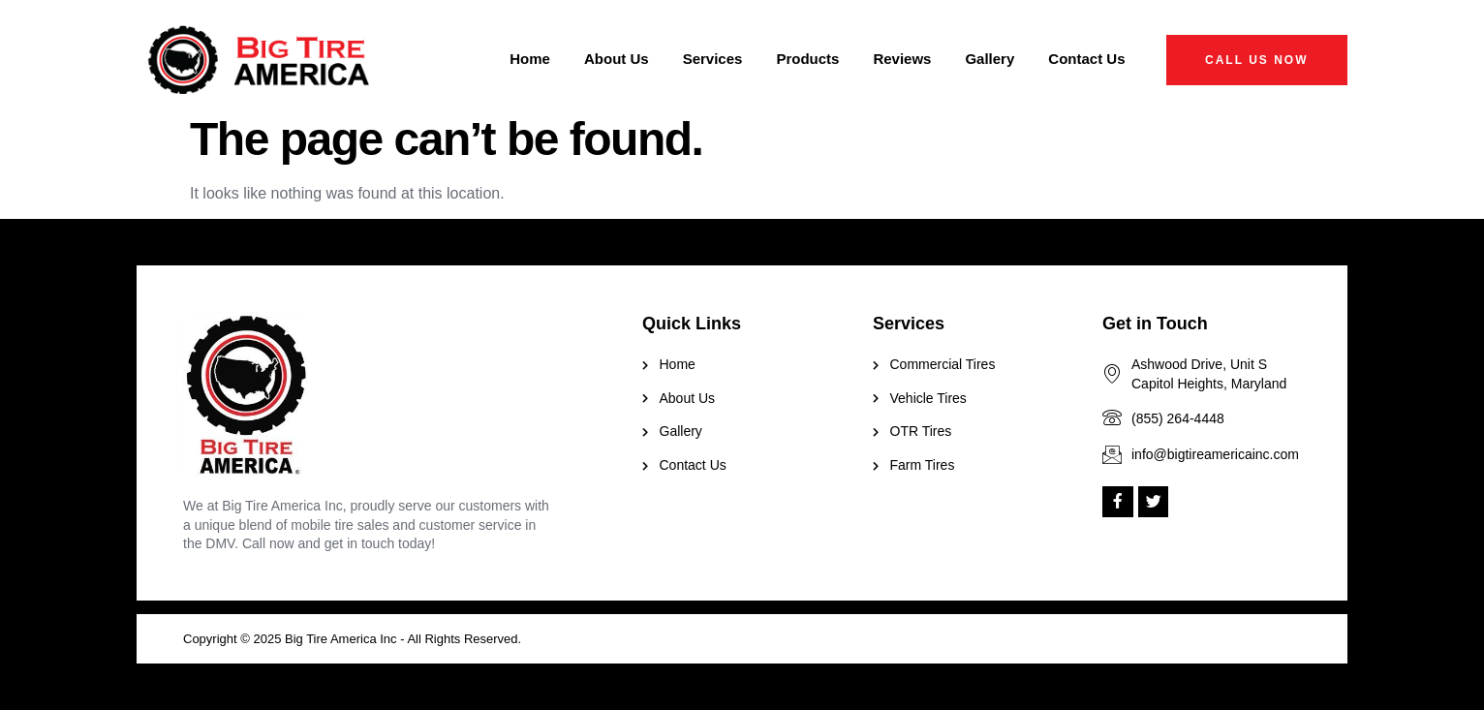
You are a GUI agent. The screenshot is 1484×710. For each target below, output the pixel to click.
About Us (616, 58)
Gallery (989, 58)
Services (713, 58)
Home (530, 58)
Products (807, 58)
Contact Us (1086, 58)
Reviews (902, 58)
